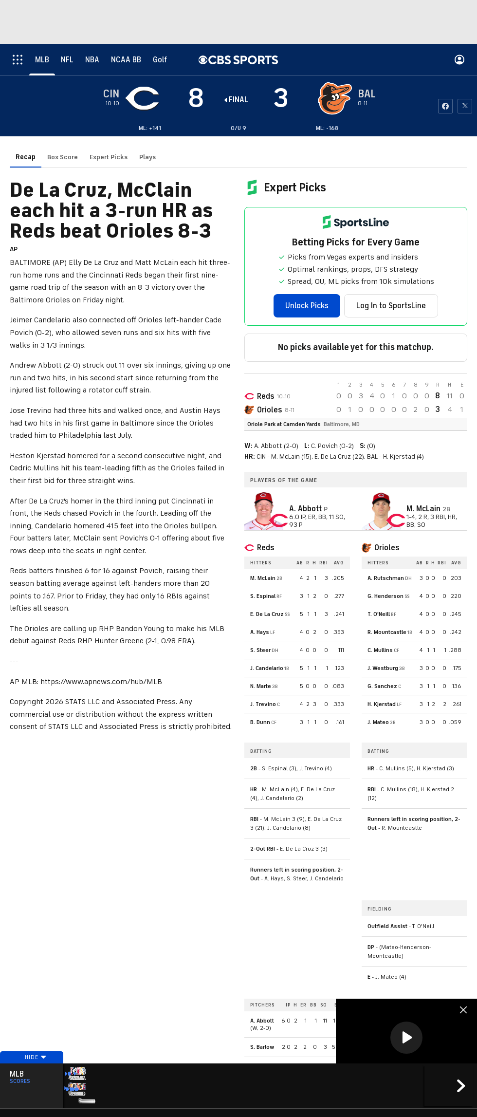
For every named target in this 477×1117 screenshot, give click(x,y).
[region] (406, 1038)
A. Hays (259, 632)
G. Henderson (385, 596)
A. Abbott (262, 1020)
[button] (406, 1038)
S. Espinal (262, 596)
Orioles (269, 410)
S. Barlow (262, 1046)
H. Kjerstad (381, 704)
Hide (31, 1069)
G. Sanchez (382, 686)
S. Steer (260, 650)
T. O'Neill (378, 614)
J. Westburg (382, 668)
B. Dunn (260, 722)
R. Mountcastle (386, 632)
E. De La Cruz (267, 614)
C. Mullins (380, 650)
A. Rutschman (385, 578)
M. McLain (262, 578)
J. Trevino (263, 704)
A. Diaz (259, 1066)
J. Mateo (378, 722)
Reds (265, 396)
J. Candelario (266, 668)
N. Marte (260, 686)
